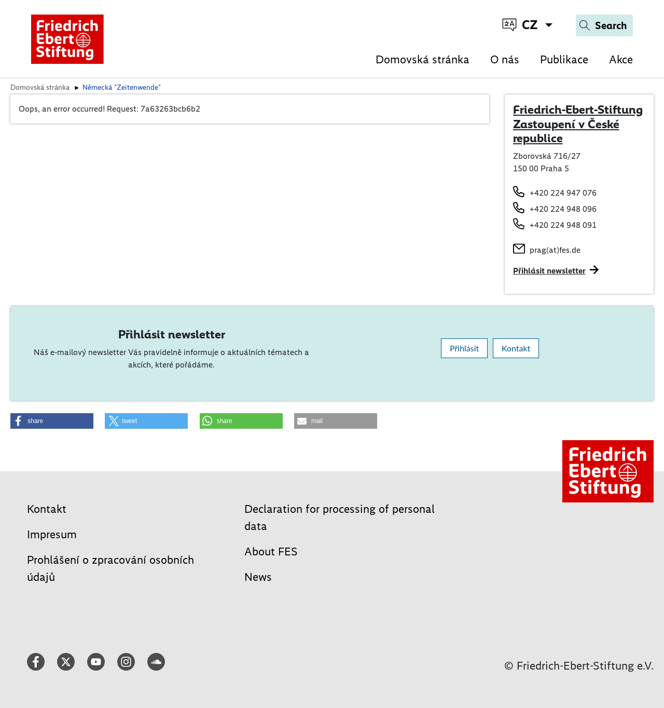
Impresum (52, 534)
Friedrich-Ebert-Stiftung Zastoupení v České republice (578, 123)
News (258, 577)
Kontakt (516, 348)
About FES (271, 551)
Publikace (564, 59)
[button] (51, 421)
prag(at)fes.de (555, 250)
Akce (621, 59)
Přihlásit (464, 348)
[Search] (604, 25)
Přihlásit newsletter (549, 271)
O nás (504, 59)
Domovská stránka (422, 59)
